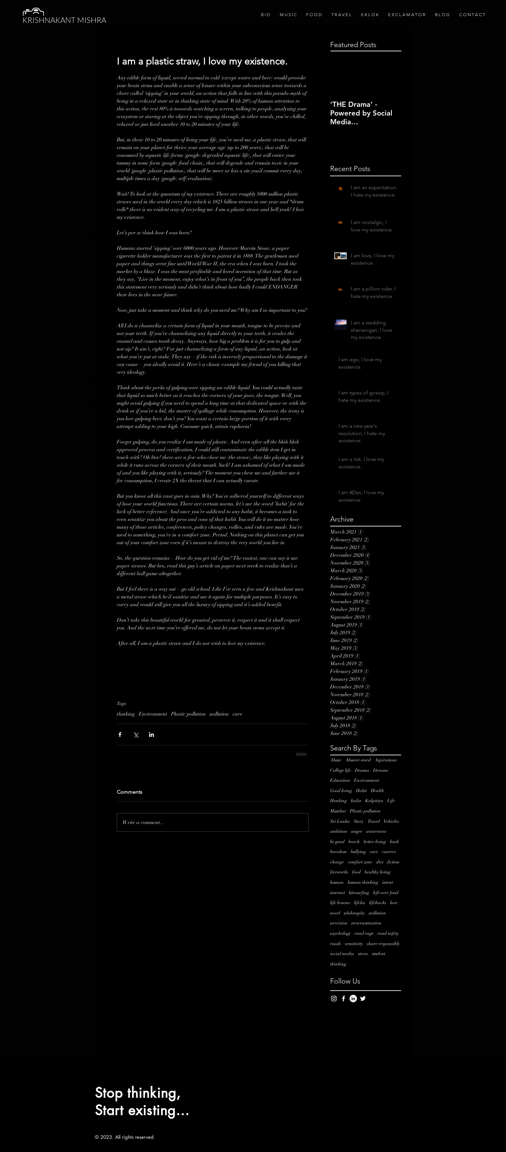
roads (335, 943)
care (237, 714)
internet (337, 892)
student (378, 953)
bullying (358, 851)
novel (335, 913)
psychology (340, 933)
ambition (338, 831)
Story (359, 821)
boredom (338, 851)
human (337, 882)
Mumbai (338, 811)
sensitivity (354, 943)
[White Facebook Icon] (343, 998)
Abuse (335, 760)
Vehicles (391, 821)
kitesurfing (359, 892)
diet (379, 862)
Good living (341, 790)
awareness (376, 831)
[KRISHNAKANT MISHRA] (67, 20)
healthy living (377, 872)
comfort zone (360, 862)
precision (339, 923)
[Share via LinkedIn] (151, 734)
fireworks (339, 872)
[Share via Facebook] (120, 734)
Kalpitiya (374, 800)
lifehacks (377, 902)
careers (389, 851)
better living (375, 841)
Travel (374, 821)
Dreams (380, 770)
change (337, 862)
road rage (364, 933)
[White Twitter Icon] (363, 998)
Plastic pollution (188, 714)
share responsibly (383, 943)
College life (340, 770)
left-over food (386, 892)
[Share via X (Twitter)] (136, 734)
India (356, 800)
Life (391, 800)
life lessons (340, 902)
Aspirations (386, 760)
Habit (361, 790)
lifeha (359, 902)
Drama (362, 770)
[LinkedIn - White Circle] (353, 998)
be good (337, 841)
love (394, 902)
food (356, 872)
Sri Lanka (340, 821)
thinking (126, 714)
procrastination (366, 923)
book (394, 841)
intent (387, 882)
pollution (219, 714)
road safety (388, 933)
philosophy (354, 913)
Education (340, 780)
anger (356, 831)
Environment (153, 714)
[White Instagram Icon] (334, 998)
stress (363, 953)
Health (377, 790)
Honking (338, 800)
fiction (393, 862)
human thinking (363, 882)
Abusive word (358, 760)
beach (354, 841)
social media (342, 953)
